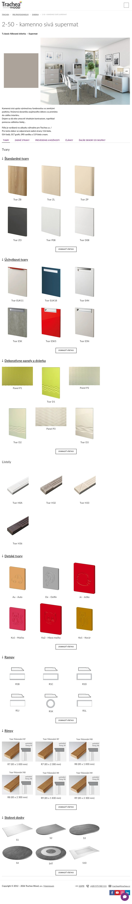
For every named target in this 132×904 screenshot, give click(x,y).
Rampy (9, 657)
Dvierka (35, 14)
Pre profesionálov (21, 14)
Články (69, 140)
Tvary (6, 140)
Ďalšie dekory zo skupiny (92, 140)
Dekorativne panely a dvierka (25, 361)
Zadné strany (22, 140)
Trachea (5, 14)
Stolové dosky (14, 817)
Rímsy (9, 731)
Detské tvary (14, 556)
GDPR (81, 886)
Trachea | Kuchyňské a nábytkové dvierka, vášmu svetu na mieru (12, 5)
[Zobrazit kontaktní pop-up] (125, 897)
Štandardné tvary (17, 158)
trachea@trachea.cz (121, 886)
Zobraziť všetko (66, 249)
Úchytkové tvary (16, 259)
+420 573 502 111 (98, 886)
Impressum (49, 886)
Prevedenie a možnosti (47, 140)
